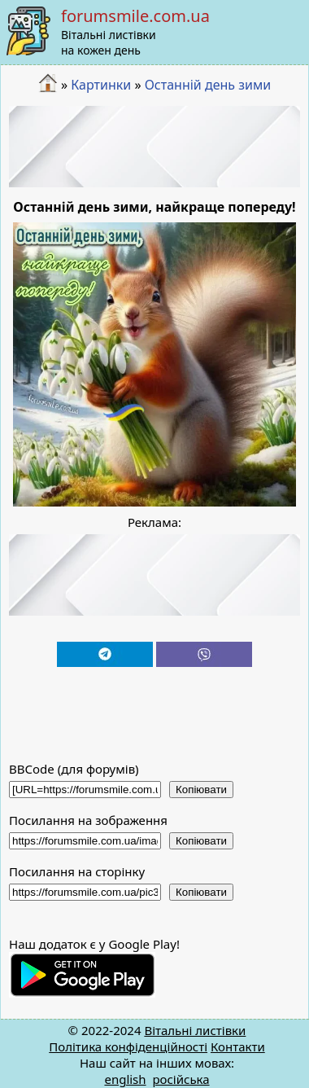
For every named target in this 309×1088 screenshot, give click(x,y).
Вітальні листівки (195, 1030)
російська (180, 1079)
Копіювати (201, 789)
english (125, 1079)
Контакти (238, 1046)
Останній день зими (208, 85)
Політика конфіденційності (128, 1046)
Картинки (101, 85)
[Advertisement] (154, 146)
